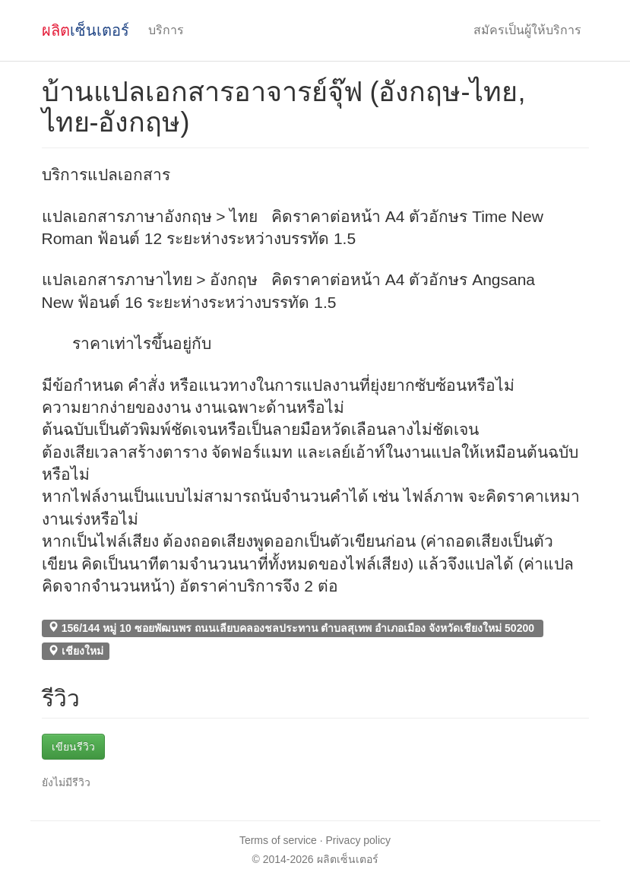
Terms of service (278, 840)
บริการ (166, 30)
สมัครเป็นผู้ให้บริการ (527, 30)
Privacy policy (358, 840)
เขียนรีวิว (73, 747)
